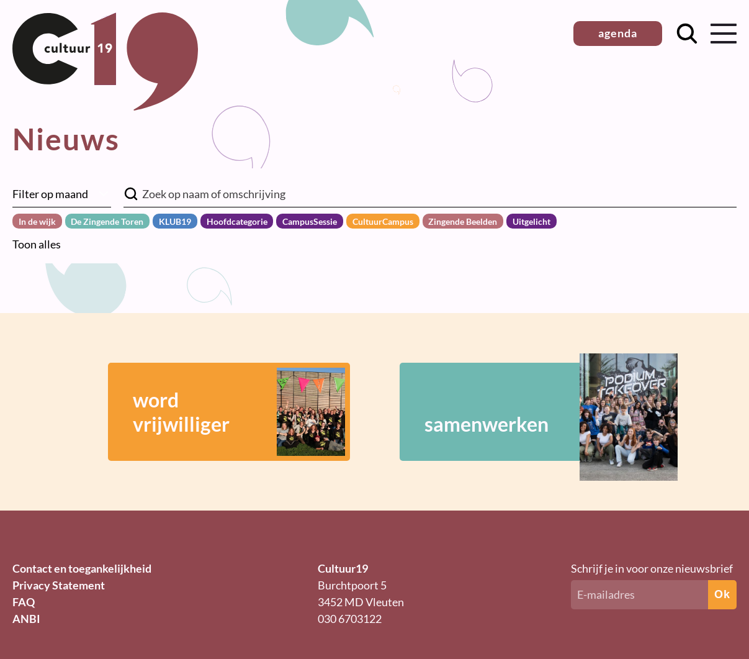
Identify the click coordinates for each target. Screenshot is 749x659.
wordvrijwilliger (239, 412)
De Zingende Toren (107, 221)
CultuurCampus (382, 221)
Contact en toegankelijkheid (81, 568)
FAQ (23, 602)
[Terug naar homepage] (105, 106)
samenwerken (533, 412)
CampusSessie (309, 221)
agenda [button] (617, 33)
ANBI (26, 618)
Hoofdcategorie (237, 221)
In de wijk (37, 221)
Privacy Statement (58, 585)
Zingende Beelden (462, 221)
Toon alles (36, 244)
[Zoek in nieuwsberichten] (430, 194)
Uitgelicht (531, 221)
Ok (722, 594)
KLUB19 (175, 221)
